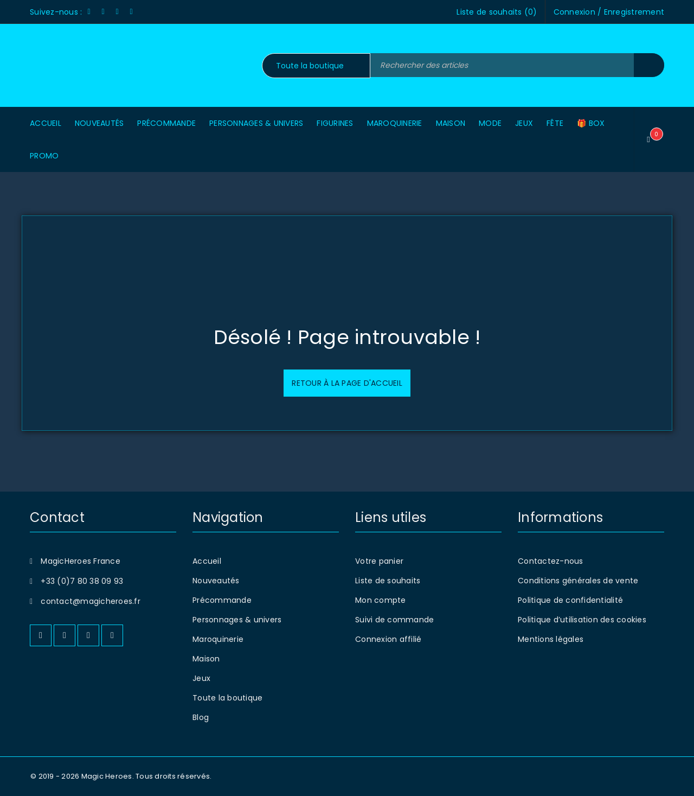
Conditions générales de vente (578, 580)
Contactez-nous (550, 561)
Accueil (206, 561)
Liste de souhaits (387, 580)
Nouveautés (216, 580)
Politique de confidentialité (570, 600)
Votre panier (379, 561)
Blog (200, 717)
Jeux (201, 678)
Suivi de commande (394, 619)
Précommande (222, 600)
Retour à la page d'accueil (347, 383)
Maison (206, 658)
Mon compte (380, 600)
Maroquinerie (217, 639)
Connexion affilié (388, 639)
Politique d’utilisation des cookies (582, 619)
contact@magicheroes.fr (90, 601)
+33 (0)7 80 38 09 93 (82, 581)
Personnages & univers (236, 619)
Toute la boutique (227, 697)
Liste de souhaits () (497, 12)
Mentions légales (550, 639)
